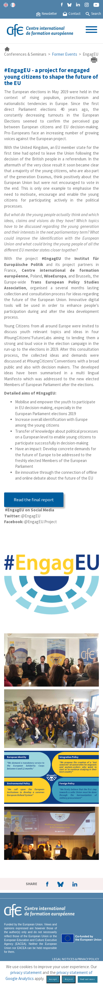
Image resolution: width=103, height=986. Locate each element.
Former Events (64, 54)
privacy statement (26, 972)
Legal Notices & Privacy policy (75, 959)
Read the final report (34, 500)
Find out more (87, 979)
